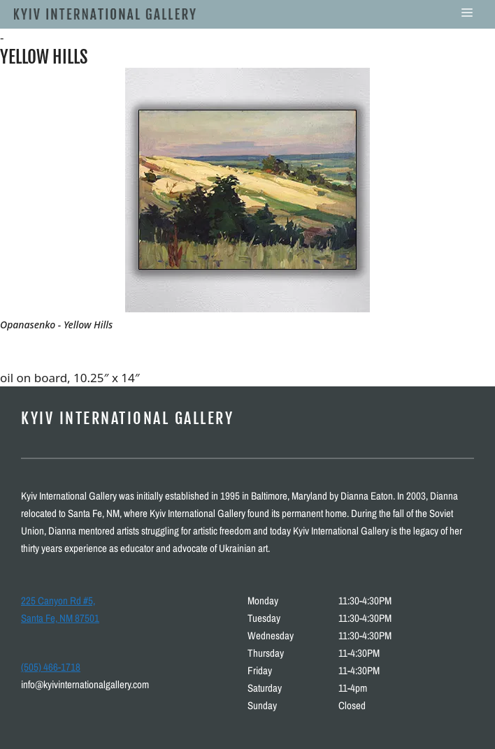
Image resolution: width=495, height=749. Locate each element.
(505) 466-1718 (50, 667)
